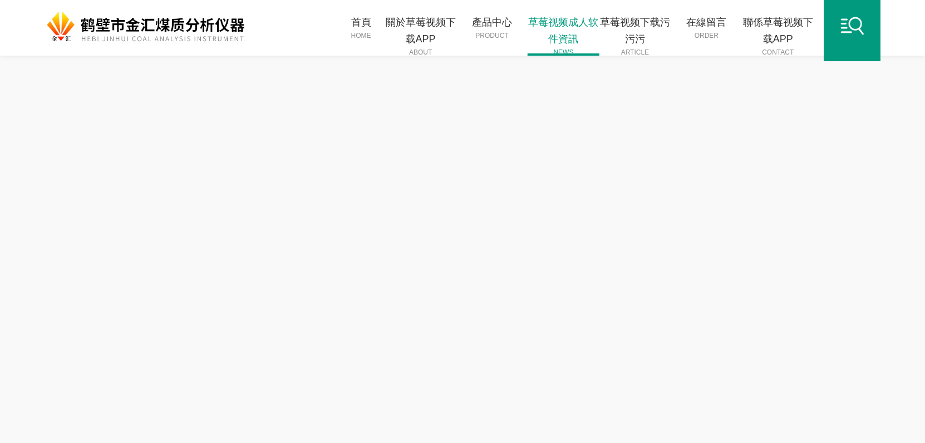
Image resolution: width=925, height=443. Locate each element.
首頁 (361, 29)
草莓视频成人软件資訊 (564, 36)
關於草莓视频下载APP (421, 36)
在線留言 (707, 29)
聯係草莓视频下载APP (779, 36)
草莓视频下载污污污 (636, 36)
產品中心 (493, 29)
